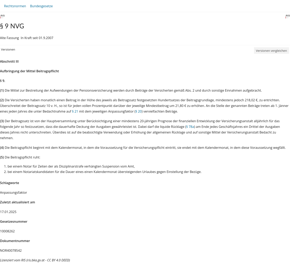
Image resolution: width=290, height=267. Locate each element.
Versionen (8, 49)
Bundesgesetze (41, 6)
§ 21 (75, 111)
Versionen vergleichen (271, 51)
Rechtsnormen (15, 6)
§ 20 (139, 111)
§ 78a (190, 126)
